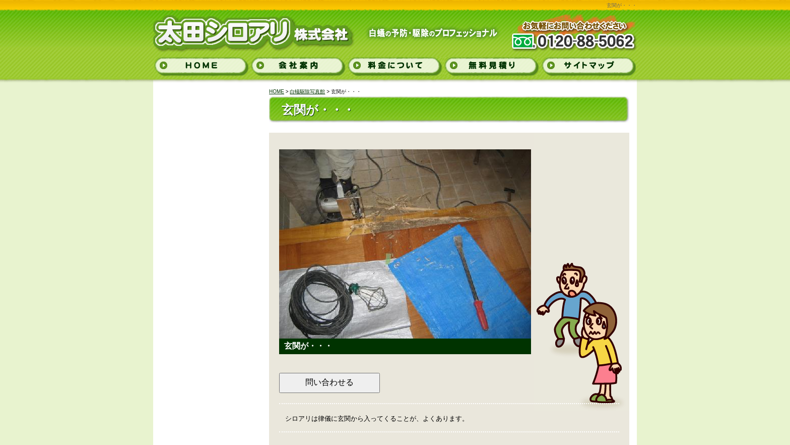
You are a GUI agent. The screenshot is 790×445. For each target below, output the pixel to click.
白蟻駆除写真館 (307, 91)
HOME (276, 91)
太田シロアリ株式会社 (225, 29)
